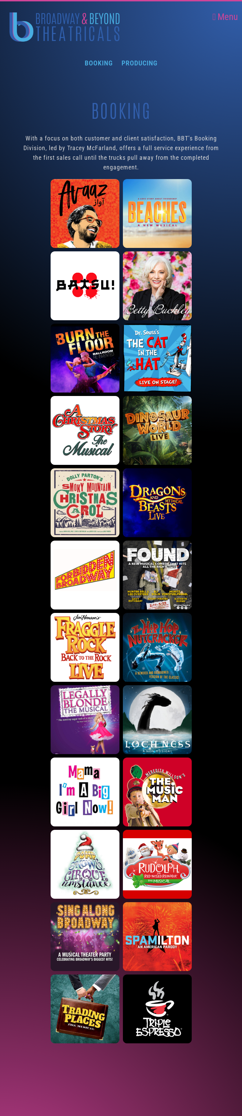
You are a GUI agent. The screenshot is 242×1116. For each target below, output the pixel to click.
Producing (140, 63)
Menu (225, 17)
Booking (99, 63)
